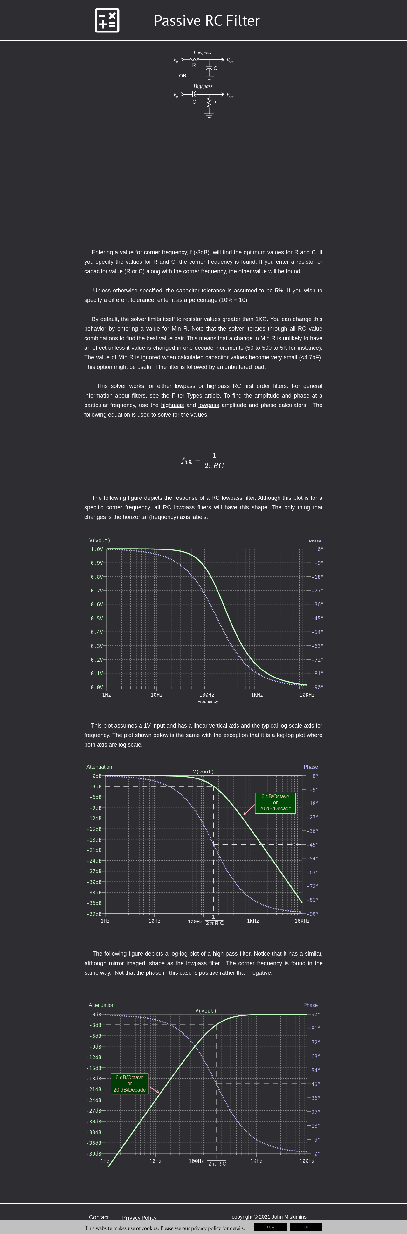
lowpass (208, 405)
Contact (99, 1217)
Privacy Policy (139, 1217)
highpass (172, 405)
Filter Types (187, 395)
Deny (271, 1227)
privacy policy (206, 1227)
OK (306, 1227)
